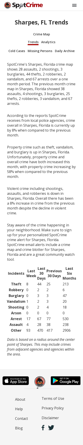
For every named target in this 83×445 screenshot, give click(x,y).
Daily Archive (65, 51)
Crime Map (41, 34)
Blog (19, 428)
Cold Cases (16, 51)
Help (19, 408)
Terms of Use (53, 398)
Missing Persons (40, 51)
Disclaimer (50, 417)
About (20, 399)
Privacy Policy (53, 408)
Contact (21, 418)
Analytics (48, 42)
